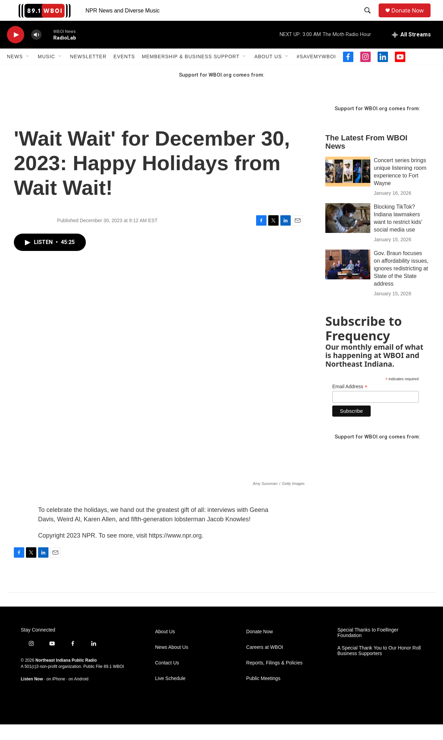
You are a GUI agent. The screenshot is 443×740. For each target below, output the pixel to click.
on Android (78, 694)
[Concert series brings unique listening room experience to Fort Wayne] (347, 187)
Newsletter (88, 72)
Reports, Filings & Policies (274, 678)
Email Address (350, 402)
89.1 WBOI (113, 682)
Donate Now (411, 18)
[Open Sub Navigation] (28, 72)
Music (46, 72)
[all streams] (411, 50)
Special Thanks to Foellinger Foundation (367, 648)
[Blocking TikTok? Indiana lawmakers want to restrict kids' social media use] (347, 234)
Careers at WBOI (264, 662)
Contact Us (167, 678)
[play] (15, 50)
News (15, 72)
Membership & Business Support (190, 72)
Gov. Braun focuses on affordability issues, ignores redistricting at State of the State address (401, 284)
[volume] (36, 50)
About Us (268, 72)
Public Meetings (263, 694)
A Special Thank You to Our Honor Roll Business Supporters (379, 666)
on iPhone (55, 694)
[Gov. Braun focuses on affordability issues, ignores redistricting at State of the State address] (347, 280)
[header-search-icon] (369, 18)
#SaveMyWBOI (316, 72)
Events (124, 72)
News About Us (171, 662)
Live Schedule (170, 694)
